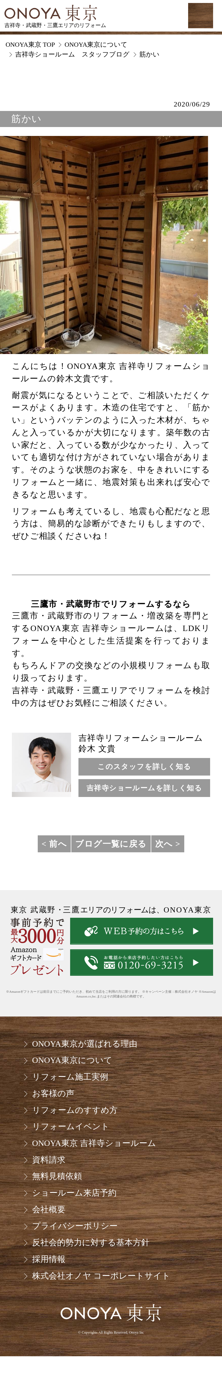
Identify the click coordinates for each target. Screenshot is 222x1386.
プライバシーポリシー (75, 1225)
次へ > (167, 843)
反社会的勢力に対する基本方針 (90, 1242)
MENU (200, 15)
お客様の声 (53, 1093)
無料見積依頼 (57, 1176)
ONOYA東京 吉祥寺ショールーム (94, 1143)
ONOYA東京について (72, 1060)
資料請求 (48, 1159)
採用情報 (48, 1259)
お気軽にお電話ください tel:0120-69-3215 (151, 15)
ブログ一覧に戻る (111, 843)
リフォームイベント (70, 1126)
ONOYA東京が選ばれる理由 (84, 1043)
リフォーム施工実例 (70, 1076)
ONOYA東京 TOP (30, 44)
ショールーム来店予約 (74, 1192)
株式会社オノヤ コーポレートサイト (101, 1275)
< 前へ (54, 843)
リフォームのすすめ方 (75, 1110)
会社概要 (48, 1209)
